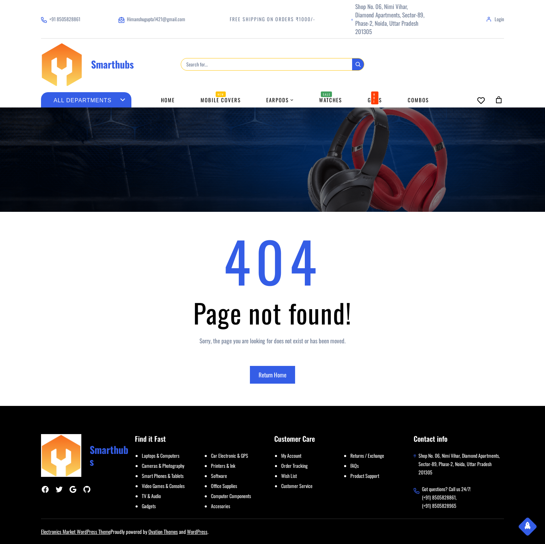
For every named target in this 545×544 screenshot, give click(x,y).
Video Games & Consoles (163, 485)
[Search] (358, 64)
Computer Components (231, 495)
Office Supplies (224, 485)
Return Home (272, 374)
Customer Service (296, 485)
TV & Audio (151, 495)
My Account (291, 455)
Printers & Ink (223, 465)
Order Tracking (294, 465)
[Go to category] (122, 100)
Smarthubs (112, 64)
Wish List (289, 475)
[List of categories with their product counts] (82, 100)
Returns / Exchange (367, 455)
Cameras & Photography (163, 465)
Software (219, 475)
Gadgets (149, 506)
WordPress (197, 531)
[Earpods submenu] (291, 99)
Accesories (220, 506)
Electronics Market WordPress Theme (76, 531)
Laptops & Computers (160, 455)
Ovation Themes (163, 531)
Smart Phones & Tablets (163, 475)
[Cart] (499, 100)
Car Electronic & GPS (229, 455)
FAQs (354, 465)
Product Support (364, 475)
